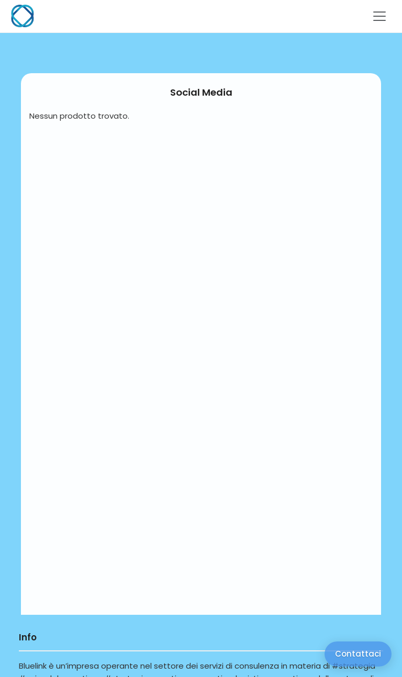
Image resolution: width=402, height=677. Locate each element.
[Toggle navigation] (379, 16)
